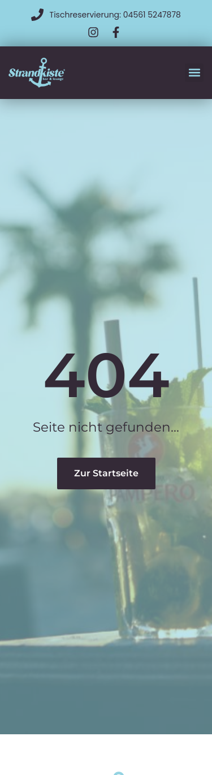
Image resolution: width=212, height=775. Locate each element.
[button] (194, 72)
